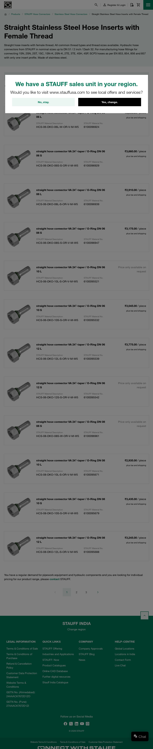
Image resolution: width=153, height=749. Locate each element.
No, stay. (43, 102)
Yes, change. (110, 102)
